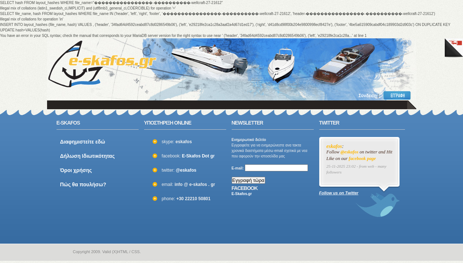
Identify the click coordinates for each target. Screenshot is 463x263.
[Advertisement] (312, 60)
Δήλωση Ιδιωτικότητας (87, 156)
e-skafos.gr (61, 252)
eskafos (334, 146)
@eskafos (186, 170)
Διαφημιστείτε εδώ (82, 142)
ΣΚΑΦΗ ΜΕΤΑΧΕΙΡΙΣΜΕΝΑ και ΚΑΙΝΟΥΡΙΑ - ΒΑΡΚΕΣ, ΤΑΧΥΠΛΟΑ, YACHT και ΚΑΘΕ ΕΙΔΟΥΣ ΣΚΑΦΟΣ (102, 64)
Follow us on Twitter (339, 193)
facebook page (362, 158)
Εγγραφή (398, 95)
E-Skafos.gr (242, 194)
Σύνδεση (368, 95)
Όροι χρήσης (76, 170)
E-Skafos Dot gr (198, 156)
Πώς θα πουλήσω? (83, 184)
